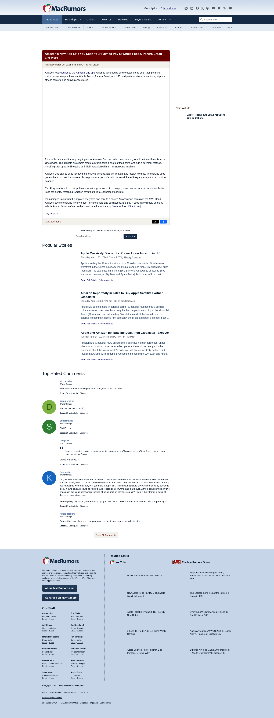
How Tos (106, 19)
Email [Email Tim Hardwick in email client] (73, 643)
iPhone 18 (162, 27)
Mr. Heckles (66, 381)
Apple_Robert (67, 513)
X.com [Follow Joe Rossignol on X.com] (80, 631)
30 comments (106, 323)
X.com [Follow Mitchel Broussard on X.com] (51, 643)
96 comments (106, 280)
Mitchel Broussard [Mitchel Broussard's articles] (50, 637)
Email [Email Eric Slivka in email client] (73, 619)
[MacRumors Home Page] (64, 8)
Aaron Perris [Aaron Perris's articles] (76, 672)
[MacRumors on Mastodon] (208, 8)
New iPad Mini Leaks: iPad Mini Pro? (145, 575)
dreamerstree (67, 401)
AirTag (146, 27)
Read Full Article (89, 280)
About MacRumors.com (59, 588)
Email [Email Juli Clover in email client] (44, 631)
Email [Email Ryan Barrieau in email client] (73, 666)
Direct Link (134, 206)
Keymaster (65, 472)
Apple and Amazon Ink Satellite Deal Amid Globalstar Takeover (125, 332)
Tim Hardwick (128, 301)
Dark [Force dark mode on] (108, 703)
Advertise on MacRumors (61, 597)
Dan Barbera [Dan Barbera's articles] (48, 660)
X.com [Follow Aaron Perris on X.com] (80, 678)
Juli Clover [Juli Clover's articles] (47, 625)
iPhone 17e (130, 27)
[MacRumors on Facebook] (197, 8)
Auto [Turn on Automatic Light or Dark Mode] (96, 703)
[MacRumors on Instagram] (191, 8)
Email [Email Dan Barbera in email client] (44, 666)
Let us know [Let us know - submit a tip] (169, 8)
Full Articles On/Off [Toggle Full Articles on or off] (68, 703)
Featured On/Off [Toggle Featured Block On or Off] (50, 703)
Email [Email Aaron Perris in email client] (73, 678)
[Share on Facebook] (163, 222)
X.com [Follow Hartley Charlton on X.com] (51, 654)
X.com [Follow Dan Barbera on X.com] (51, 666)
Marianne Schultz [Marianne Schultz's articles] (78, 649)
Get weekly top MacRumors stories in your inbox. (106, 230)
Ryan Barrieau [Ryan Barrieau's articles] (77, 660)
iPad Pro (216, 27)
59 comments (106, 359)
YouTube (121, 562)
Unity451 (64, 440)
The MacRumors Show (196, 562)
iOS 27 (90, 27)
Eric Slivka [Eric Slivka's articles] (75, 613)
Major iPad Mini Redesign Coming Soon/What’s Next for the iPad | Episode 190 (210, 575)
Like (76, 393)
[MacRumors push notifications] (219, 8)
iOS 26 (178, 27)
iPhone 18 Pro (53, 27)
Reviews (123, 19)
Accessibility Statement (52, 698)
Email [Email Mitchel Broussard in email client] (44, 643)
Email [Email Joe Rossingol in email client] (73, 631)
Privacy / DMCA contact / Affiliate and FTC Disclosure (65, 692)
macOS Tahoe (197, 27)
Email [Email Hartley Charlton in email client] (44, 654)
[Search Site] (215, 19)
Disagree (84, 393)
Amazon (54, 213)
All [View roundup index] (229, 27)
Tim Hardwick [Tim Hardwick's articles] (77, 637)
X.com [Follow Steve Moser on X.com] (51, 678)
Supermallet (66, 420)
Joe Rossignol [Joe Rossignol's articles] (77, 625)
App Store (112, 206)
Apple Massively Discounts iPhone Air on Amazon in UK (120, 253)
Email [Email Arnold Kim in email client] (44, 619)
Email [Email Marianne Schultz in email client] (73, 654)
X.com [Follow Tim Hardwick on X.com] (80, 643)
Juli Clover (94, 64)
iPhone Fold (74, 27)
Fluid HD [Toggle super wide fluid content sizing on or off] (88, 703)
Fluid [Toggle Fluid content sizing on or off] (80, 703)
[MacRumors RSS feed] (224, 8)
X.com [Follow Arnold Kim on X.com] (51, 619)
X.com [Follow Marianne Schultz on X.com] (80, 654)
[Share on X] (155, 222)
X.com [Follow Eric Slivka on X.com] (80, 619)
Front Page (52, 19)
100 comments (53, 221)
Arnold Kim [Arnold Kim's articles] (47, 613)
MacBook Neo (109, 27)
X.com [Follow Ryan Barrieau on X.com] (80, 666)
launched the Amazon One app (78, 72)
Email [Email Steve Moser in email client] (44, 678)
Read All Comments (106, 535)
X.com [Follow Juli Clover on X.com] (51, 631)
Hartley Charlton (132, 257)
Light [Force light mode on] (102, 703)
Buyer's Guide (143, 19)
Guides (90, 19)
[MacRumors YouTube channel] (213, 8)
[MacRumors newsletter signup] (230, 8)
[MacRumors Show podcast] (186, 8)
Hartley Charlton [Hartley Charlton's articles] (49, 649)
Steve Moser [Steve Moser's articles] (48, 672)
